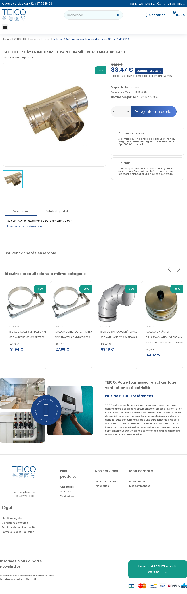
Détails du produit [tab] (57, 211)
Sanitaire (65, 492)
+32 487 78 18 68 (40, 3)
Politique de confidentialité (18, 528)
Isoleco (14, 326)
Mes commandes (139, 486)
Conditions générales (15, 523)
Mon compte (137, 482)
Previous (169, 269)
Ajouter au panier (154, 111)
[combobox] (87, 15)
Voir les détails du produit (18, 57)
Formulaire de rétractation (18, 532)
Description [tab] (21, 211)
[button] (5, 27)
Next (178, 269)
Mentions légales (12, 518)
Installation (102, 486)
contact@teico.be (24, 492)
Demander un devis (106, 482)
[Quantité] (120, 111)
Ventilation (67, 496)
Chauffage (67, 487)
